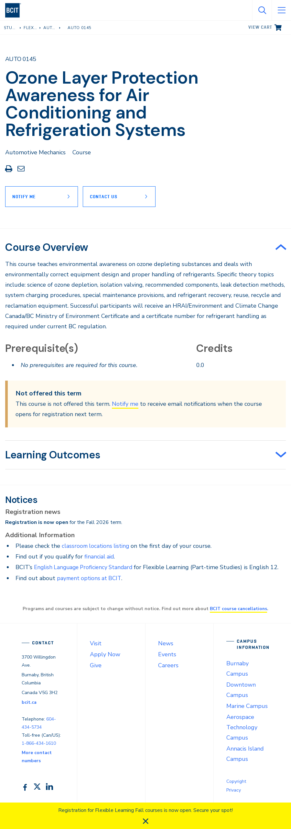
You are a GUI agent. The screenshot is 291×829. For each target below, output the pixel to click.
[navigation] (15, 10)
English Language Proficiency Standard (85, 567)
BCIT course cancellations (238, 608)
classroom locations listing (97, 546)
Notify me (125, 404)
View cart (260, 27)
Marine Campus (247, 706)
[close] (145, 821)
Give (96, 665)
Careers (168, 665)
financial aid (99, 556)
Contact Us (105, 196)
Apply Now (105, 654)
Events (167, 654)
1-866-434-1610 (39, 743)
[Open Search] (262, 10)
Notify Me (24, 196)
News (165, 643)
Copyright (236, 781)
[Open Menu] (281, 10)
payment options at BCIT (90, 578)
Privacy (233, 790)
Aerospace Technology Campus (241, 727)
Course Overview (46, 247)
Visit (96, 643)
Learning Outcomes (52, 454)
